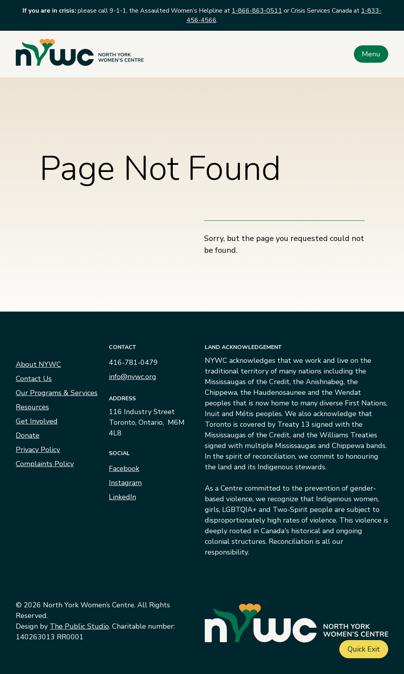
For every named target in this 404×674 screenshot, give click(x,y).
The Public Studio (79, 626)
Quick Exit (364, 649)
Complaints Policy (45, 464)
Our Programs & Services (56, 393)
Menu (371, 54)
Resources (32, 407)
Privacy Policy (38, 449)
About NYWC (38, 364)
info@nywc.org (132, 376)
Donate (27, 435)
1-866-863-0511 (257, 10)
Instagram (125, 482)
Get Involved (37, 421)
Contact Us (34, 378)
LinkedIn (122, 497)
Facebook (124, 468)
